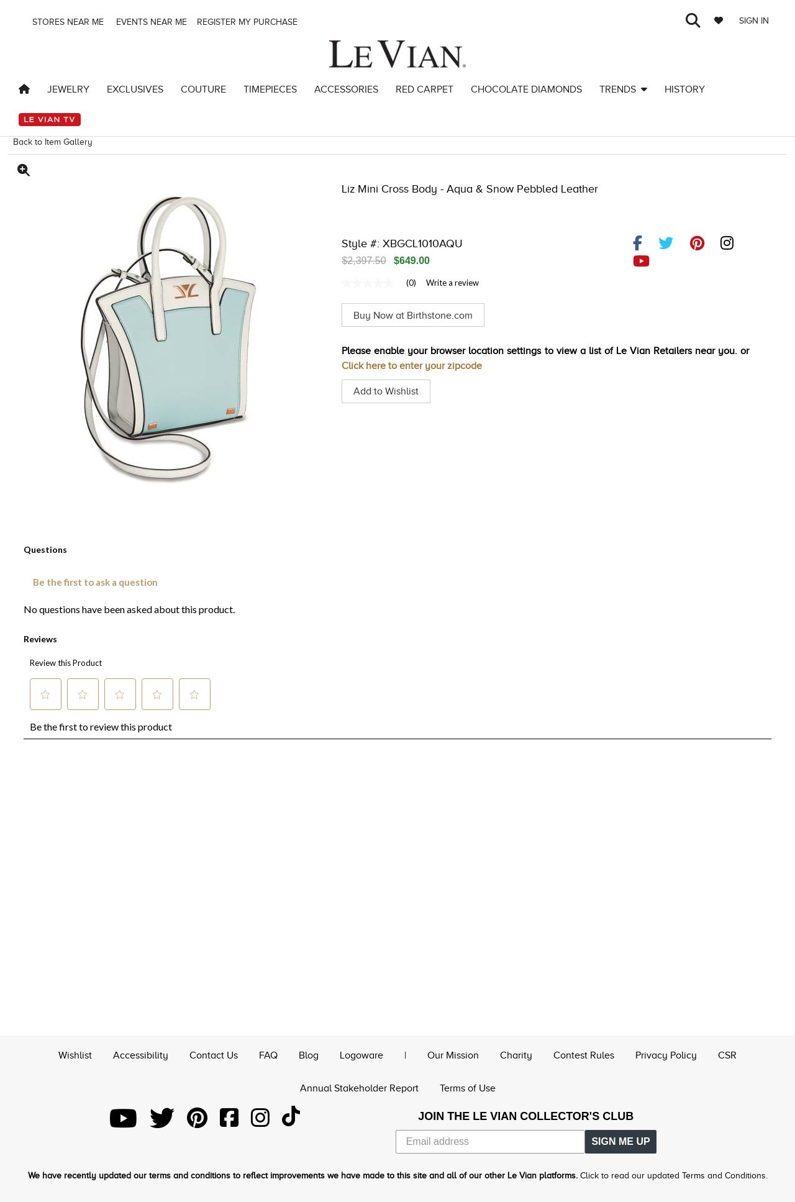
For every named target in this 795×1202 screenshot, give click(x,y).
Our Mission (453, 1054)
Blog (309, 1054)
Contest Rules (583, 1054)
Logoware (361, 1054)
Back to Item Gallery (53, 142)
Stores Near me (67, 22)
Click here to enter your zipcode (412, 365)
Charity (516, 1054)
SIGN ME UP (620, 1141)
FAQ (268, 1054)
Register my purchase (248, 22)
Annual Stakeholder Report (359, 1087)
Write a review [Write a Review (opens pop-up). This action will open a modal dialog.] (452, 283)
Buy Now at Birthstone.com (413, 315)
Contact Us (213, 1054)
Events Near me (150, 22)
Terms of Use (468, 1087)
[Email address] (491, 1142)
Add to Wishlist (386, 391)
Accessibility (140, 1054)
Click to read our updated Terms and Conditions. (674, 1175)
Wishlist (75, 1054)
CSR (727, 1054)
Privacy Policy (666, 1054)
